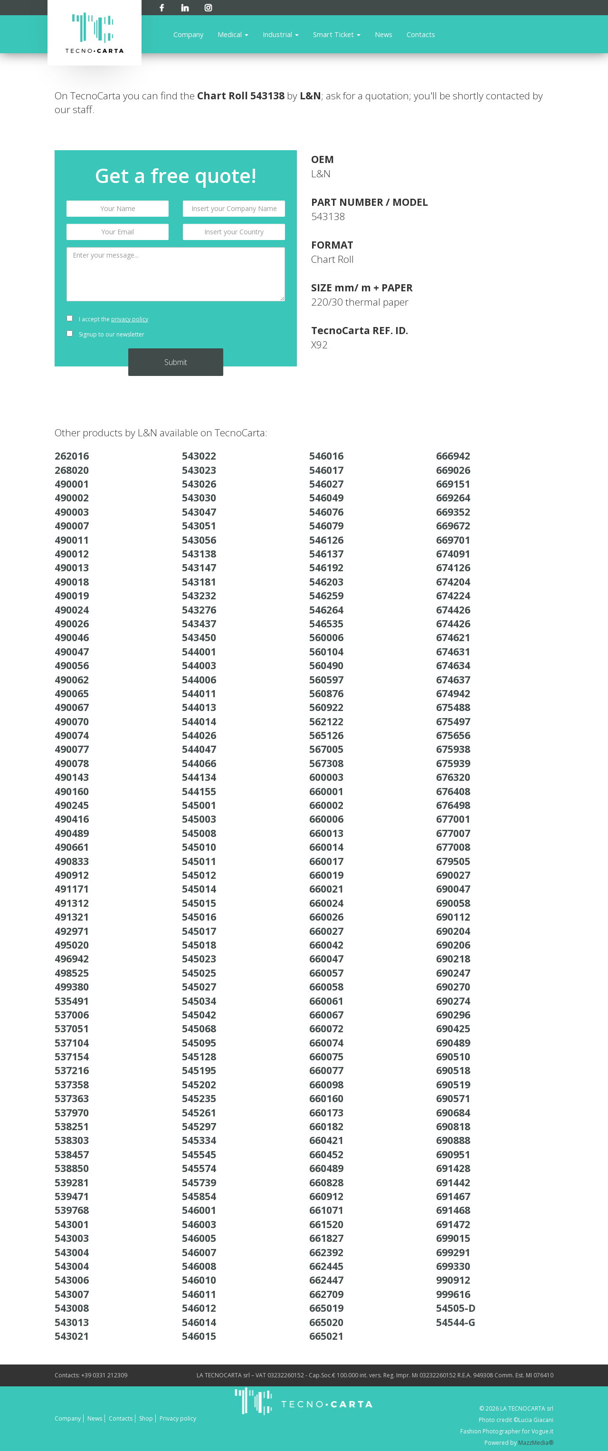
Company (188, 34)
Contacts (421, 34)
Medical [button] (233, 34)
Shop (146, 1418)
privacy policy (129, 319)
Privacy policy (178, 1418)
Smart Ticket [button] (337, 34)
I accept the (107, 319)
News (383, 34)
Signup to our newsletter (105, 334)
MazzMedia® (535, 1443)
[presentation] (234, 327)
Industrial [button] (281, 34)
